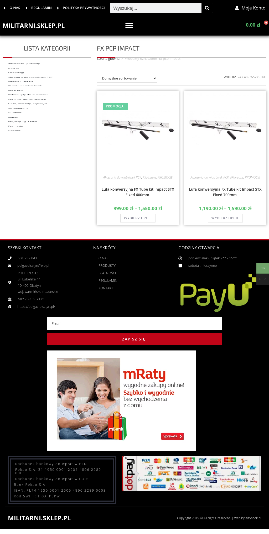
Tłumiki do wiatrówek (25, 123)
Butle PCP (15, 133)
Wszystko (258, 80)
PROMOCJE (165, 181)
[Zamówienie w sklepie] (127, 81)
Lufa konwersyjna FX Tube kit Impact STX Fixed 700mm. (225, 195)
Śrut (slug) (16, 91)
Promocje (15, 217)
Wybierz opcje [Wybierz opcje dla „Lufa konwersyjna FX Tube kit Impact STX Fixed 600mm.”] (138, 222)
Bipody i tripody (20, 112)
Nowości (14, 228)
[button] (129, 29)
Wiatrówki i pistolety (24, 70)
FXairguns (149, 181)
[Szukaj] (207, 9)
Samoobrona (18, 175)
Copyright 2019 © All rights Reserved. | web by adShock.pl (213, 521)
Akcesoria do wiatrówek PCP (30, 102)
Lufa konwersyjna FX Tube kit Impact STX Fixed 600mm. (138, 195)
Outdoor (15, 186)
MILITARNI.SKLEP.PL (37, 29)
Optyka (13, 80)
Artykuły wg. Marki (22, 207)
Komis (13, 196)
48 (246, 80)
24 (239, 80)
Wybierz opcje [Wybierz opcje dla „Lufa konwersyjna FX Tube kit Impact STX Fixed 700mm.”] (225, 222)
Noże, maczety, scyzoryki (27, 165)
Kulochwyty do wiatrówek (28, 144)
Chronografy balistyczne (27, 154)
